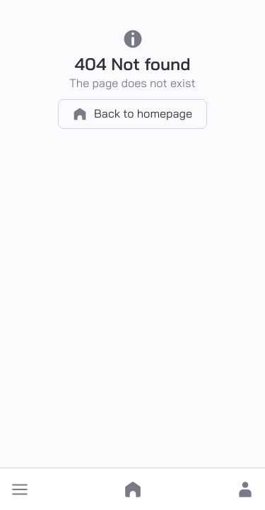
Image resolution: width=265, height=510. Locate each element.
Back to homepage (132, 114)
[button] (20, 489)
